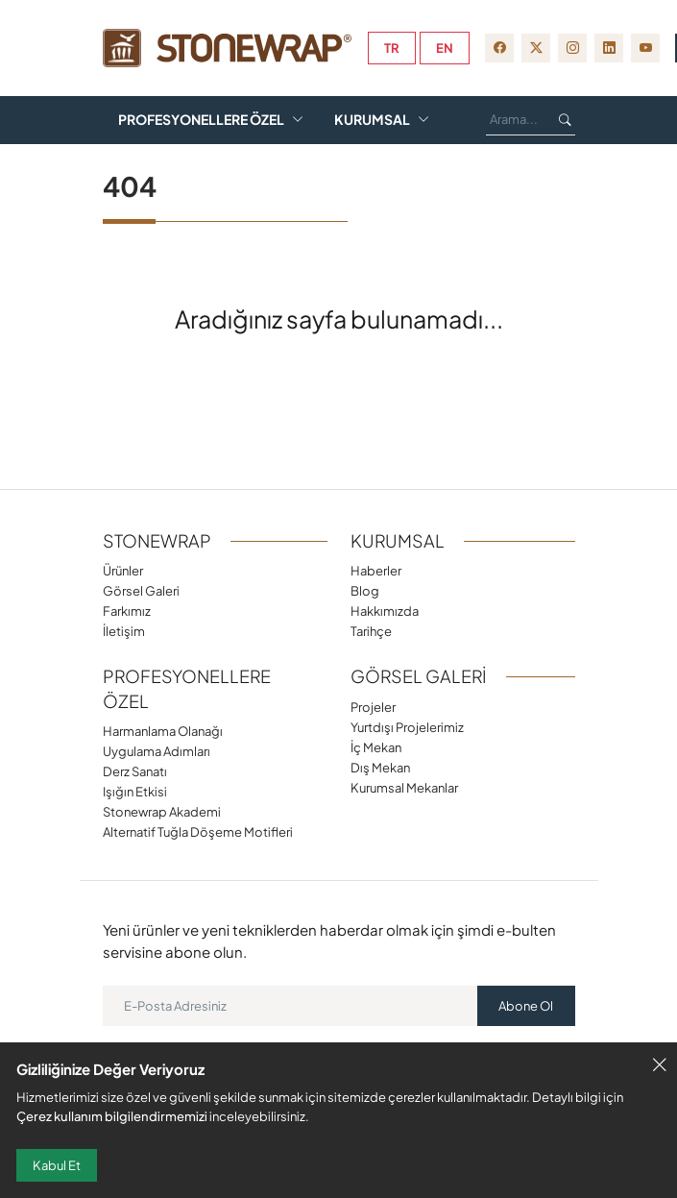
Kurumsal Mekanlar (404, 787)
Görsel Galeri (266, 84)
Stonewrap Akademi (162, 811)
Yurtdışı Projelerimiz (407, 727)
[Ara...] (515, 120)
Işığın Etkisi (135, 791)
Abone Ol (525, 1006)
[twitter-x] (535, 48)
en (444, 48)
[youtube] (645, 48)
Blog (137, 154)
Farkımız (400, 84)
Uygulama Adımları (156, 751)
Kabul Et (57, 1165)
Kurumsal (372, 119)
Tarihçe (371, 631)
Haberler (376, 570)
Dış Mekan (380, 767)
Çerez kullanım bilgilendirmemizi (111, 1116)
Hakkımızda (385, 610)
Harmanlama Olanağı (163, 730)
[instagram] (572, 48)
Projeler (373, 706)
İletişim (124, 631)
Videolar (222, 154)
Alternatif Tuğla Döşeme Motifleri (198, 831)
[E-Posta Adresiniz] (290, 1006)
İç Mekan (376, 747)
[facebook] (499, 48)
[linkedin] (608, 48)
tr (391, 48)
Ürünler (133, 84)
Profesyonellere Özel (201, 119)
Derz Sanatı (135, 771)
